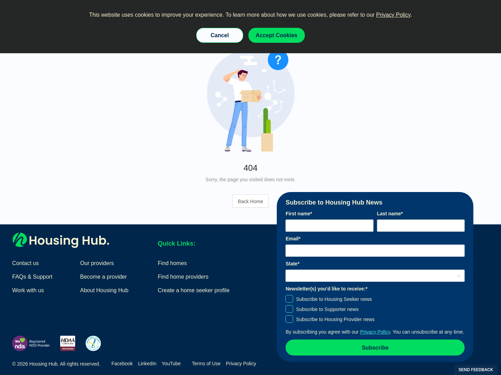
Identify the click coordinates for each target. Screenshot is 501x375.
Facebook (122, 363)
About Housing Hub (104, 290)
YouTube (171, 363)
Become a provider (103, 277)
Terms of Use (206, 363)
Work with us (28, 290)
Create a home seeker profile (193, 290)
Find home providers (183, 277)
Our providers (97, 263)
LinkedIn (147, 363)
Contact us (25, 263)
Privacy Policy (393, 15)
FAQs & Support (32, 277)
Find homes (172, 263)
